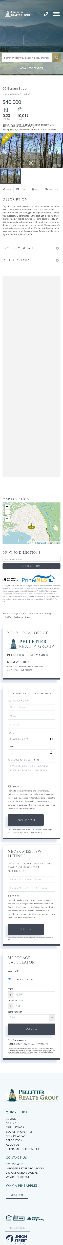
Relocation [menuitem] (14, 1140)
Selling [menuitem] (11, 1123)
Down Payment (16, 1000)
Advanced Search (32, 68)
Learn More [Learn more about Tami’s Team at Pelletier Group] (17, 1195)
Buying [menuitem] (11, 1118)
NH (22, 613)
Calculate (31, 1029)
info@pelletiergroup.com (25, 1168)
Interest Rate (15, 1012)
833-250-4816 (46, 14)
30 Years (14, 979)
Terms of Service (30, 832)
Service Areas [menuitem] (15, 1136)
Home (5, 613)
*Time (10, 746)
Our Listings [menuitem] (15, 1127)
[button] (56, 57)
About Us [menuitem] (12, 1144)
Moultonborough (44, 613)
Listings (14, 613)
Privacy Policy (29, 808)
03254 (8, 617)
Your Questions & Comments (23, 759)
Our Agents (26, 670)
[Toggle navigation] (56, 14)
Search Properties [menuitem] (19, 1131)
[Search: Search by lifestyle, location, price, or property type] (27, 58)
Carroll (30, 613)
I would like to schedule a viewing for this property (31, 772)
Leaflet (30, 543)
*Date (11, 732)
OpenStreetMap (42, 543)
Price (10, 989)
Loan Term (13, 971)
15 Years (28, 979)
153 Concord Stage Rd (31, 1175)
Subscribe (25, 929)
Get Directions (31, 566)
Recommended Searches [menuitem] (23, 1148)
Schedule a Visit (43, 693)
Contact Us (12, 670)
